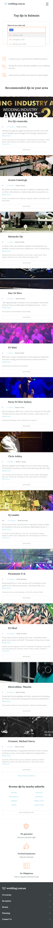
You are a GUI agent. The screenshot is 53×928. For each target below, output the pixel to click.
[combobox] (26, 30)
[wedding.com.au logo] (14, 889)
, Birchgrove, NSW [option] (17, 40)
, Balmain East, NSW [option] (17, 44)
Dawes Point (39, 805)
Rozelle (14, 792)
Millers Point (39, 801)
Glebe (14, 805)
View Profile (26, 150)
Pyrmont (39, 792)
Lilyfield (14, 801)
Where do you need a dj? (16, 25)
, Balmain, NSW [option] (16, 35)
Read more (6, 136)
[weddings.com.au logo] (14, 3)
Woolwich (39, 796)
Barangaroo (14, 796)
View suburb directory (26, 812)
